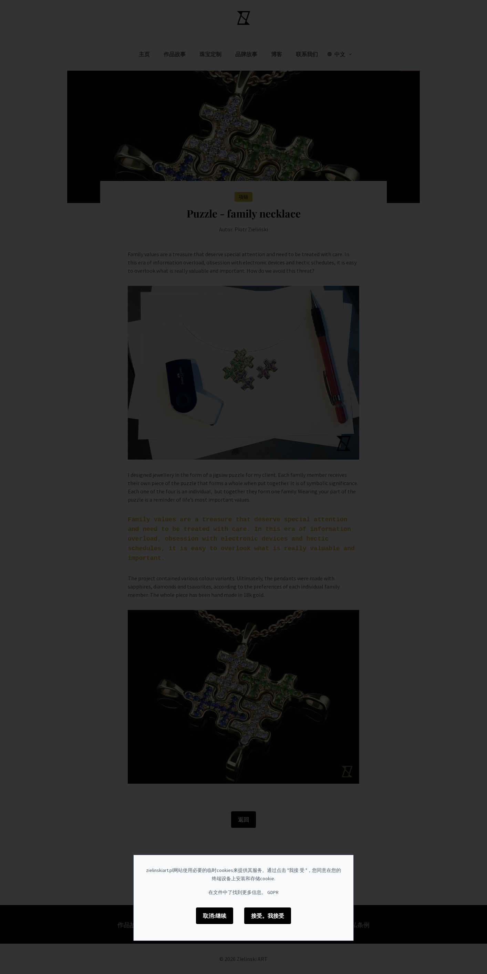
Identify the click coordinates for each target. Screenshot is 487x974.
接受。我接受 (267, 915)
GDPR (273, 892)
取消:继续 (214, 915)
